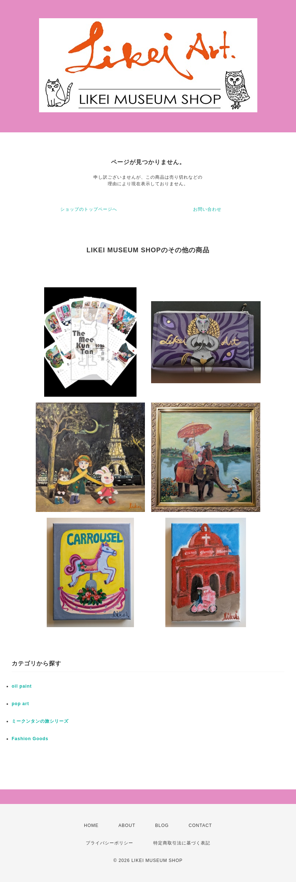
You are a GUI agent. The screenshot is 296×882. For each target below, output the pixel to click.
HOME (91, 825)
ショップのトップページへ (88, 209)
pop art (20, 703)
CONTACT (200, 825)
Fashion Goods (30, 738)
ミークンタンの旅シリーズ (40, 721)
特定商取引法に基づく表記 (181, 843)
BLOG (162, 825)
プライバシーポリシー (109, 843)
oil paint (22, 686)
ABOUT (126, 825)
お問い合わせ (207, 209)
